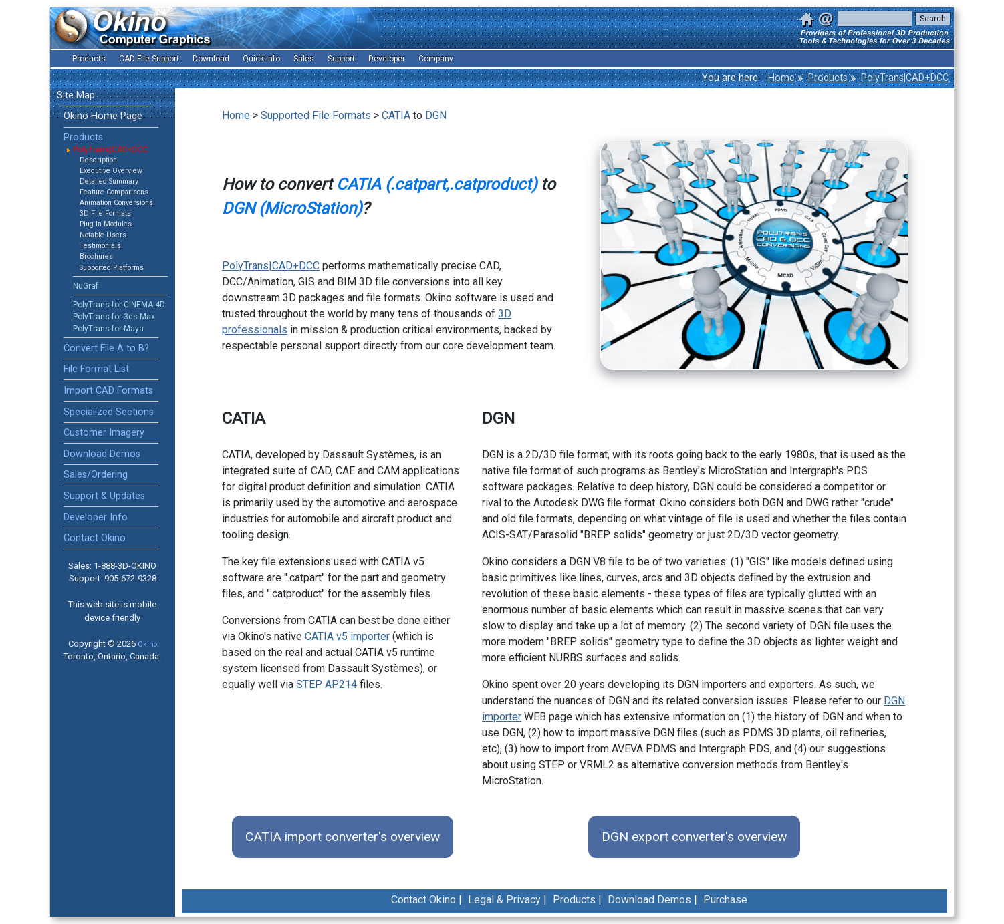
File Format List (96, 369)
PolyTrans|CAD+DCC (903, 78)
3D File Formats (105, 213)
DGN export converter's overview (694, 836)
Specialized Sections (109, 412)
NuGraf (85, 286)
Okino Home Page (103, 116)
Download (211, 58)
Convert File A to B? (106, 348)
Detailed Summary (109, 181)
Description (98, 160)
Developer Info (96, 517)
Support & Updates (104, 496)
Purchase (725, 899)
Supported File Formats (316, 115)
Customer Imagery (104, 432)
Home (781, 78)
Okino (147, 644)
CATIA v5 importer (347, 636)
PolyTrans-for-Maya (108, 328)
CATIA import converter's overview (342, 836)
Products (826, 78)
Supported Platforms (112, 267)
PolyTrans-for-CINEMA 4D (119, 304)
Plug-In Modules (106, 224)
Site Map (76, 95)
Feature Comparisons (114, 192)
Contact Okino (95, 538)
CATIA (396, 115)
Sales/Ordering (96, 474)
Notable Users (103, 234)
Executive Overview (111, 170)
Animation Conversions (116, 202)
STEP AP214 (326, 684)
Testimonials (100, 245)
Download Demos (102, 454)
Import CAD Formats (108, 390)
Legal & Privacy (504, 899)
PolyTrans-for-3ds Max (114, 316)
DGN (436, 115)
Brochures (96, 256)
